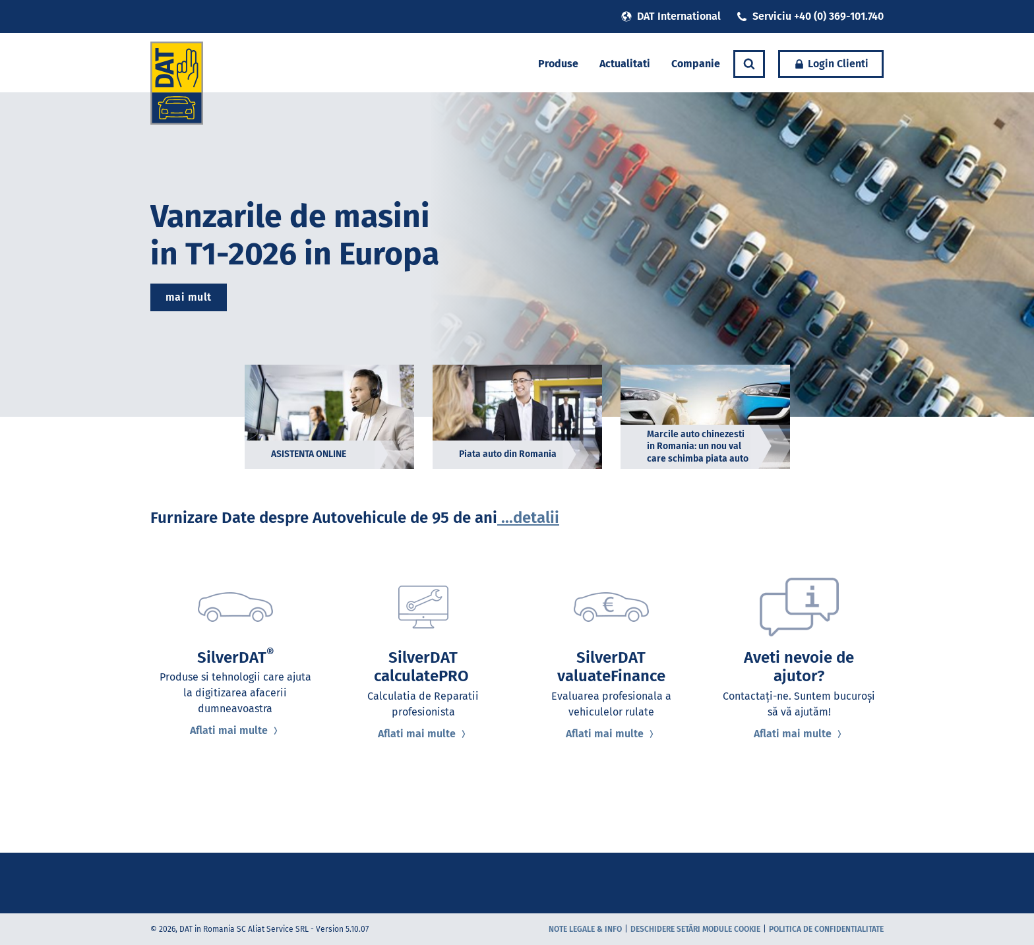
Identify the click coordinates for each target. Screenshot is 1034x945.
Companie (695, 63)
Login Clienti (830, 63)
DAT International (671, 16)
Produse (558, 63)
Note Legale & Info (585, 929)
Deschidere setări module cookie (695, 929)
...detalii (528, 517)
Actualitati (624, 63)
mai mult (189, 297)
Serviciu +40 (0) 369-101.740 (810, 16)
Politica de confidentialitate (826, 929)
